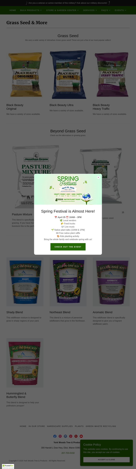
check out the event (68, 247)
